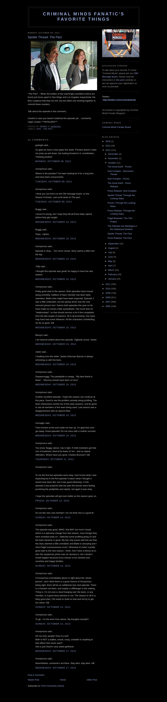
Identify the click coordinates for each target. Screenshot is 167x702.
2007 (108, 302)
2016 (108, 141)
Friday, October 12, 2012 (52, 500)
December (113, 154)
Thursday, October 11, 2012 (54, 459)
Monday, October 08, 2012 (53, 161)
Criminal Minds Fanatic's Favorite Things (84, 16)
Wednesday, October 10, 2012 (55, 222)
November (113, 158)
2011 (108, 284)
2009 (108, 293)
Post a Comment (36, 675)
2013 (108, 145)
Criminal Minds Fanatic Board (116, 127)
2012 (108, 150)
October (112, 163)
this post (120, 80)
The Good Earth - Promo (120, 166)
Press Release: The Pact (120, 238)
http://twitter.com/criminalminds (119, 100)
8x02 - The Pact (45, 129)
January (112, 279)
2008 (108, 297)
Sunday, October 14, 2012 (53, 517)
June (110, 257)
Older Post (92, 679)
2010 (108, 288)
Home (63, 679)
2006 (108, 306)
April (110, 265)
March (111, 270)
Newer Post (33, 679)
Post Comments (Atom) (52, 686)
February (113, 274)
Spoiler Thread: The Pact (120, 233)
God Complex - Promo (118, 178)
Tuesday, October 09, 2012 (53, 181)
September (113, 243)
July (110, 252)
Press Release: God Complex (122, 191)
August (111, 248)
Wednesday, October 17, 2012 (55, 651)
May (110, 261)
